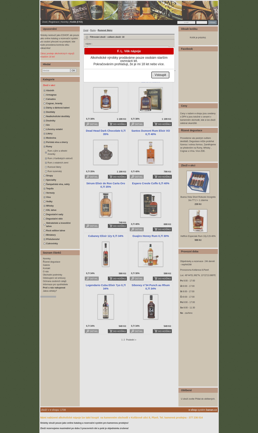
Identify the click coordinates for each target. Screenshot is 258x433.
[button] (160, 75)
